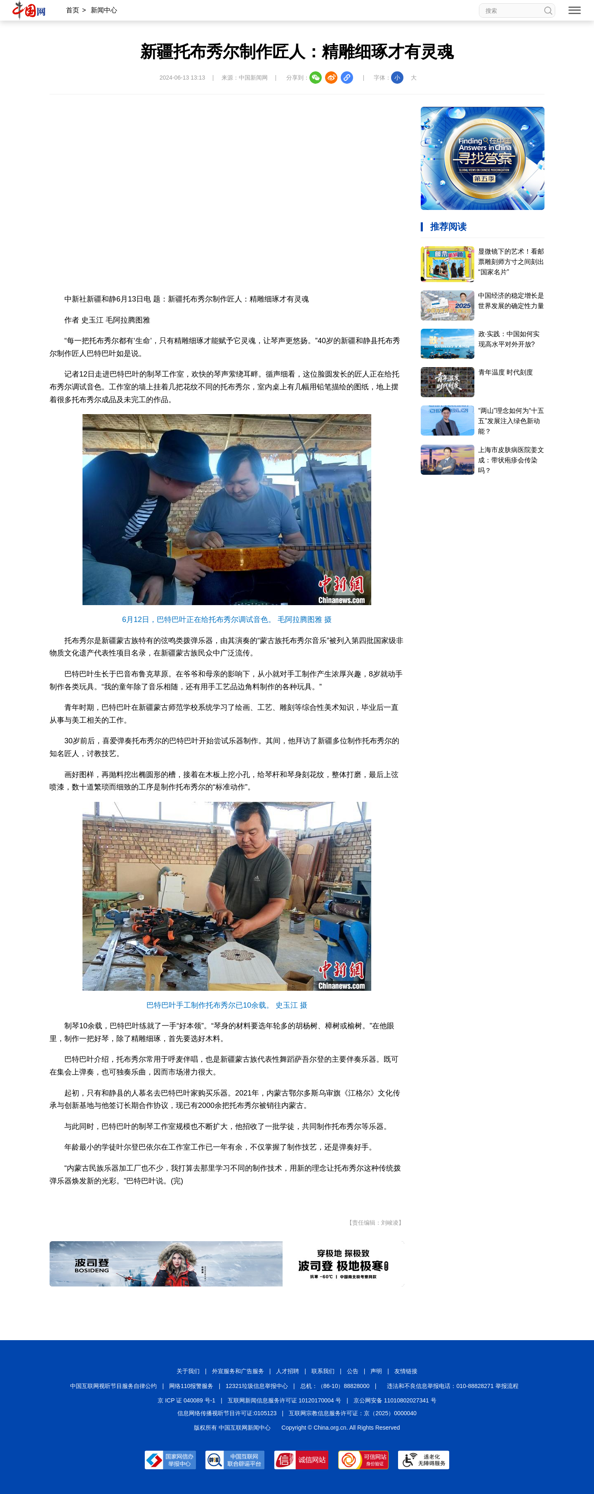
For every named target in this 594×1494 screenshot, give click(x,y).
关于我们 (188, 1371)
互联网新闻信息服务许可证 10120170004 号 (284, 1400)
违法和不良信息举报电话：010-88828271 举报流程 (452, 1386)
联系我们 (323, 1371)
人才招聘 (287, 1371)
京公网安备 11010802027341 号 (395, 1400)
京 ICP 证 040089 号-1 (186, 1400)
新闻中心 (104, 10)
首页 (72, 10)
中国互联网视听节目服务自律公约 (113, 1386)
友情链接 (405, 1371)
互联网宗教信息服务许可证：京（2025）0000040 (353, 1413)
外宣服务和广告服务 (238, 1371)
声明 (376, 1371)
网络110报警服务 (191, 1386)
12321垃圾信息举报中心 (257, 1386)
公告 (352, 1371)
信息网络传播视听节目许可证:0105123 (226, 1413)
